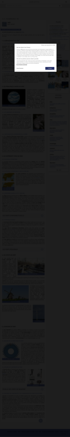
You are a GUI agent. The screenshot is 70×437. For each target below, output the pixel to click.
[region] (36, 58)
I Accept (50, 68)
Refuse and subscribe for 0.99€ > (48, 45)
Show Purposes (20, 68)
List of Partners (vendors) (22, 64)
